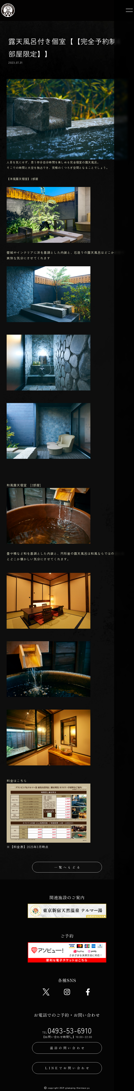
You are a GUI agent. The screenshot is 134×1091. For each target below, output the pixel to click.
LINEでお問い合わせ (67, 1069)
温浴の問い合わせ (68, 1048)
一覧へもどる (68, 867)
